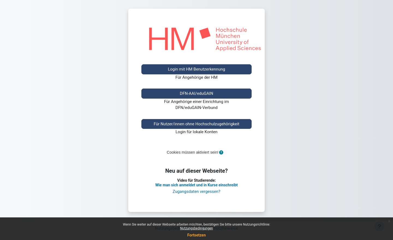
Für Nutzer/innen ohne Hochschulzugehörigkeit (196, 123)
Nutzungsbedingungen (196, 228)
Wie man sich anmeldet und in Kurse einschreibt (196, 185)
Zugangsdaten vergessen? (197, 191)
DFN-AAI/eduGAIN (196, 93)
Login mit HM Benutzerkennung (196, 69)
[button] (221, 152)
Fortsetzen (196, 235)
